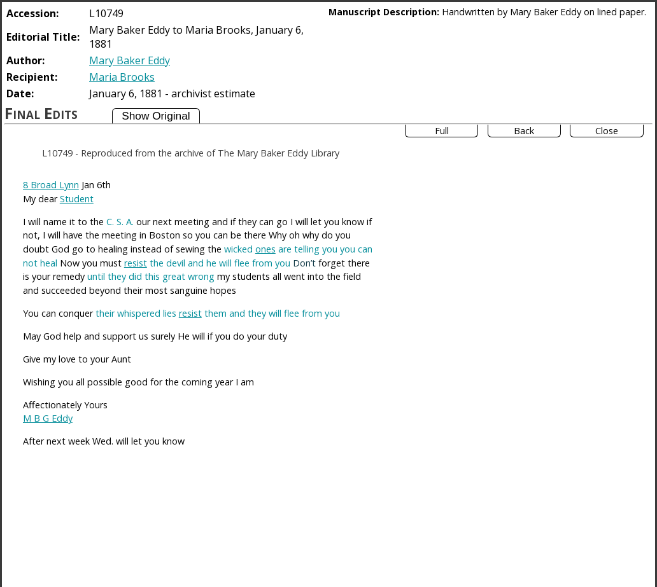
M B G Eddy (48, 418)
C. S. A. (120, 222)
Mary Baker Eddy (129, 60)
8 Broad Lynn (51, 185)
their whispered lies (135, 313)
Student (77, 199)
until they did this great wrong (151, 276)
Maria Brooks (122, 77)
